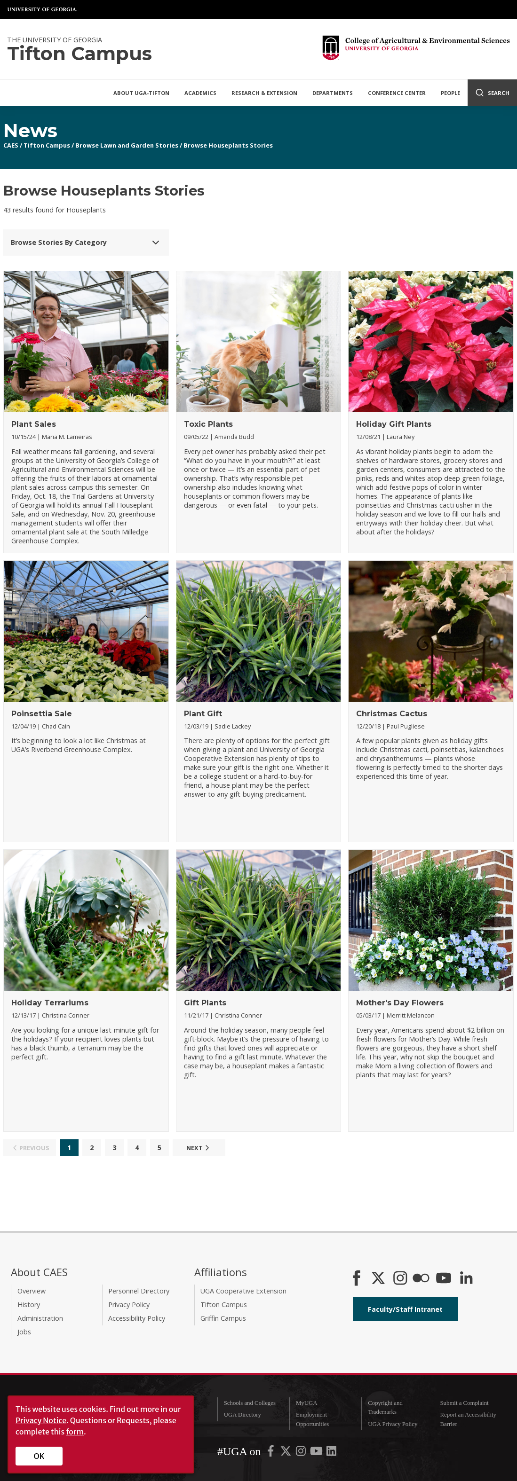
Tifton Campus (47, 145)
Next (199, 1147)
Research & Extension (264, 92)
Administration (40, 1318)
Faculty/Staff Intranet (405, 1309)
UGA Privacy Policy (392, 1424)
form (75, 1431)
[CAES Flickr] (421, 1279)
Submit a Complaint (464, 1403)
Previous (29, 1147)
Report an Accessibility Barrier (468, 1419)
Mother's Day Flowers (400, 1002)
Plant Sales (33, 424)
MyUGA (307, 1403)
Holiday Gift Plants (393, 424)
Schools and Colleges (250, 1403)
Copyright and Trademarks (385, 1407)
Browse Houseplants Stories (228, 145)
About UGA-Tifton (141, 92)
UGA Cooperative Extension (243, 1290)
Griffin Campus (223, 1318)
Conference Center (397, 92)
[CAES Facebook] (356, 1279)
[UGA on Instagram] (301, 1453)
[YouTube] (443, 1279)
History (28, 1304)
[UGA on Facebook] (271, 1453)
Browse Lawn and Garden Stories (126, 145)
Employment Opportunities (312, 1419)
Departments (332, 92)
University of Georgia (42, 9)
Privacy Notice (41, 1420)
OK (39, 1456)
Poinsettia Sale (41, 713)
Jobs (24, 1331)
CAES (10, 145)
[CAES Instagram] (400, 1279)
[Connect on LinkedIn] (466, 1279)
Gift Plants (205, 1002)
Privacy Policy (129, 1304)
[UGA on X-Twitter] (286, 1453)
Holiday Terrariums (49, 1002)
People (450, 92)
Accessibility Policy (136, 1318)
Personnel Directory (138, 1290)
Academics (200, 92)
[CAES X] (379, 1279)
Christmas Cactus (391, 713)
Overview (31, 1290)
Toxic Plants (208, 424)
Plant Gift (203, 713)
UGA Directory (242, 1414)
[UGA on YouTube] (317, 1453)
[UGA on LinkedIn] (331, 1453)
